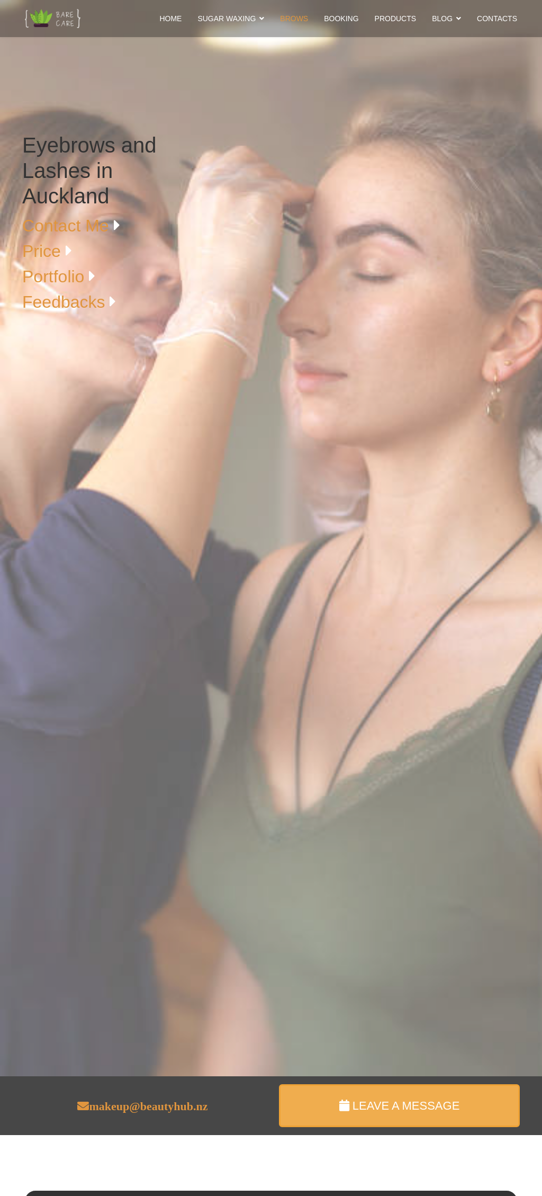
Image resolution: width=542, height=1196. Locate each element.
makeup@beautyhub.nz (148, 1106)
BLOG (442, 18)
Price (44, 251)
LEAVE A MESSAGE (399, 1105)
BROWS (294, 18)
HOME (170, 18)
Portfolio (55, 276)
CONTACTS (497, 18)
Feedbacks (66, 301)
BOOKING (341, 18)
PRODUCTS (396, 18)
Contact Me (68, 225)
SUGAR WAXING (226, 18)
